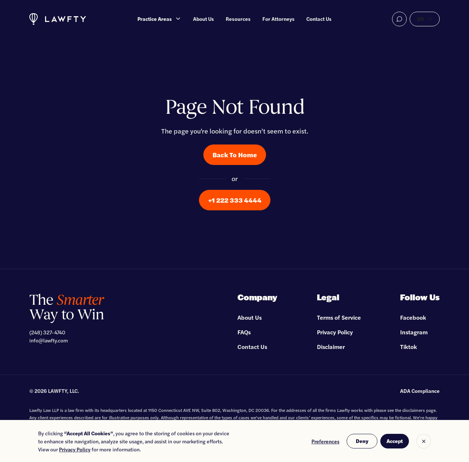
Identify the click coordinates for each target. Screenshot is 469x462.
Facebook (413, 317)
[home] (57, 19)
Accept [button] (395, 440)
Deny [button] (362, 440)
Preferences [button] (325, 441)
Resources (238, 18)
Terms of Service (339, 317)
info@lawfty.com (48, 340)
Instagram (414, 332)
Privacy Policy (335, 332)
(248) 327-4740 (47, 332)
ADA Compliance (420, 390)
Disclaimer (331, 346)
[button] (159, 19)
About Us (203, 18)
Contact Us (319, 18)
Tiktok (408, 346)
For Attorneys (278, 18)
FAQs (244, 332)
